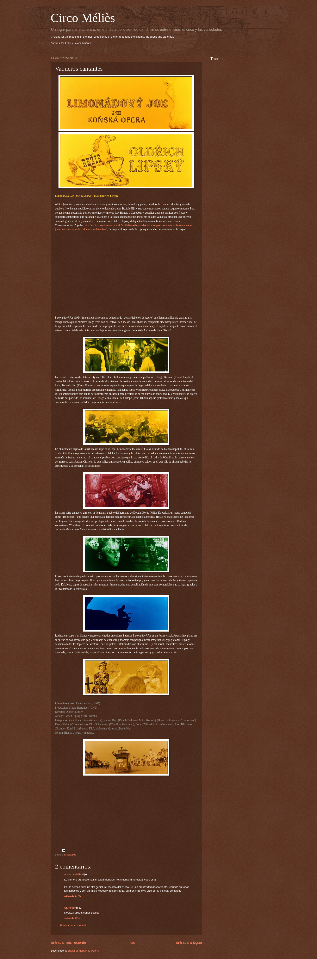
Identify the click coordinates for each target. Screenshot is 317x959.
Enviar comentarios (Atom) (83, 950)
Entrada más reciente (68, 942)
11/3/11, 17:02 (72, 895)
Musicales (70, 854)
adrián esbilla (72, 874)
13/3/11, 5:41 (72, 917)
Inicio (130, 942)
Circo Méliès (83, 18)
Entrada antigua (189, 942)
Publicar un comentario (73, 925)
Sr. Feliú (69, 907)
